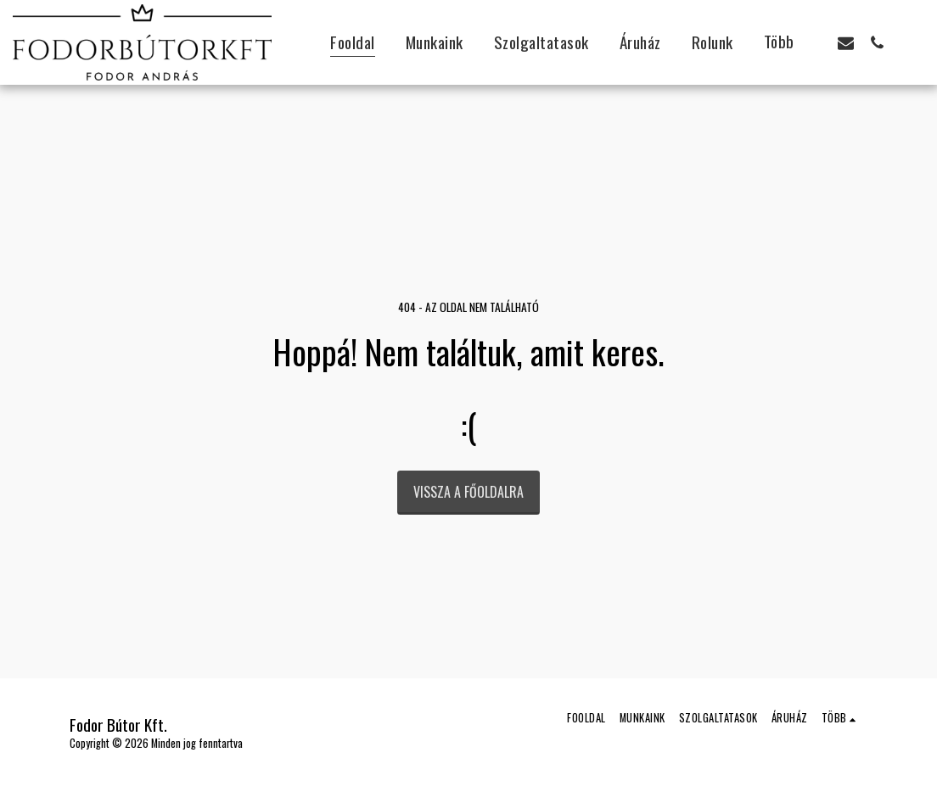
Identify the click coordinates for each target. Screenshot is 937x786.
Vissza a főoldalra (468, 492)
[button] (846, 42)
